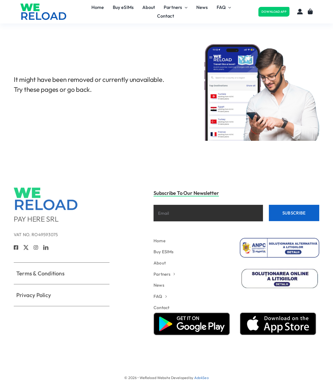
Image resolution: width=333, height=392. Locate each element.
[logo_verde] (43, 6)
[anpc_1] (280, 240)
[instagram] (36, 249)
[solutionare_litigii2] (280, 270)
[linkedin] (45, 249)
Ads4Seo (201, 377)
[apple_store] (278, 314)
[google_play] (192, 314)
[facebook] (16, 249)
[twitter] (26, 249)
